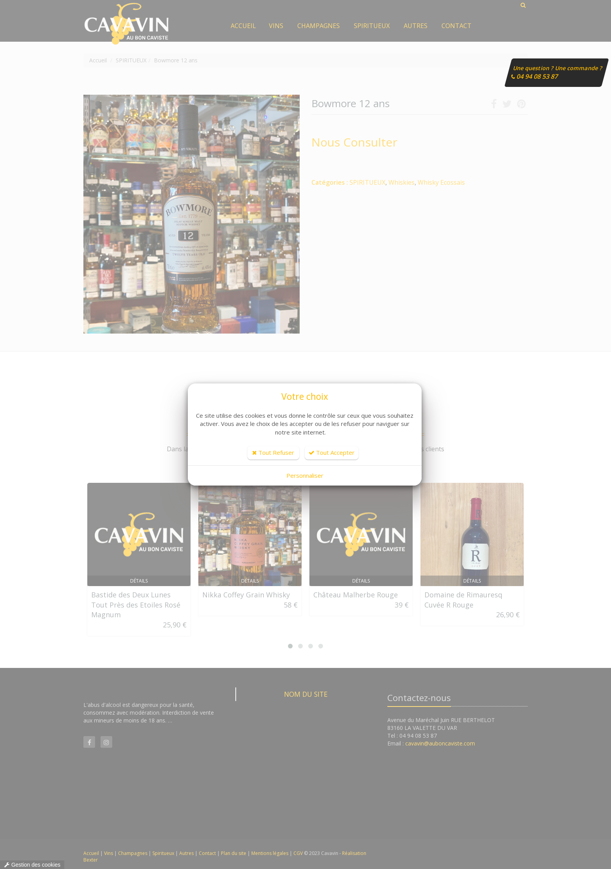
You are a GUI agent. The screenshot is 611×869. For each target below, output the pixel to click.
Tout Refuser (273, 452)
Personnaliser (304, 475)
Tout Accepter (332, 452)
